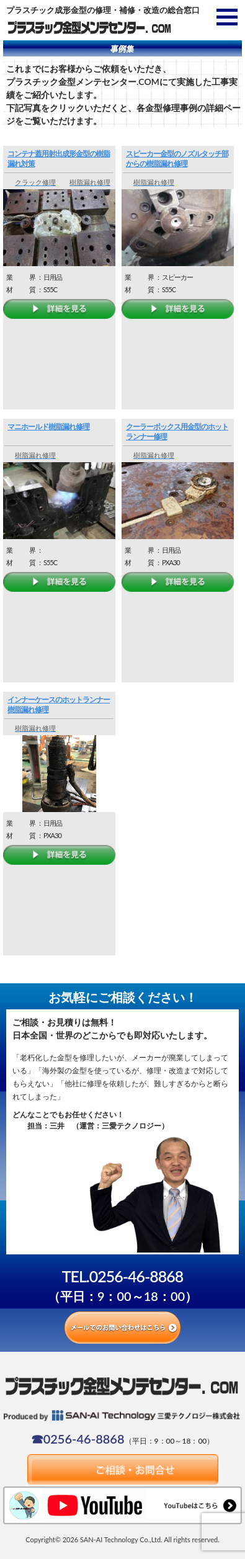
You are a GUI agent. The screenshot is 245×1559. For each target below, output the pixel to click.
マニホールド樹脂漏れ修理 (48, 426)
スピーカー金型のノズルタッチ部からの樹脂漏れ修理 (177, 158)
